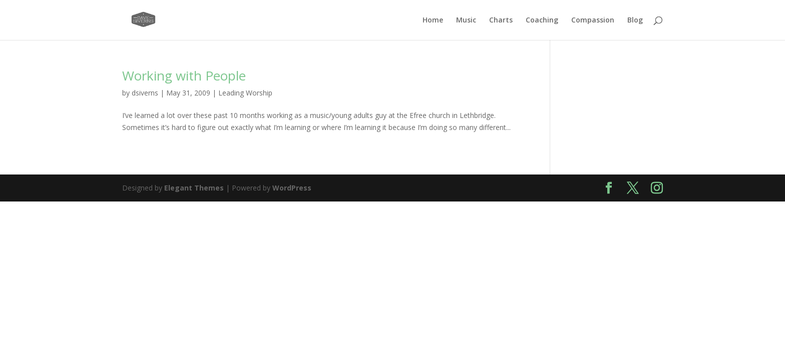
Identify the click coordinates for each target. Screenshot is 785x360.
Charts (501, 20)
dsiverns (145, 93)
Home (433, 20)
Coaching (542, 20)
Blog (635, 20)
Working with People (184, 75)
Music (466, 20)
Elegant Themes (194, 187)
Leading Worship (245, 93)
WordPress (291, 187)
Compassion (592, 20)
